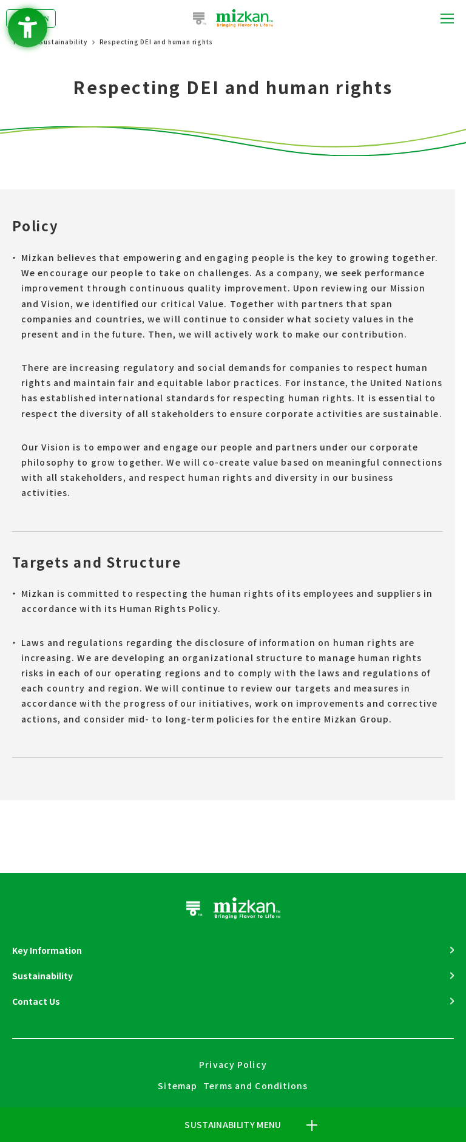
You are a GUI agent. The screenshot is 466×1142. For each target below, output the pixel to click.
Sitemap (177, 1085)
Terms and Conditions (255, 1085)
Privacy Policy (233, 1064)
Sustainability (63, 41)
